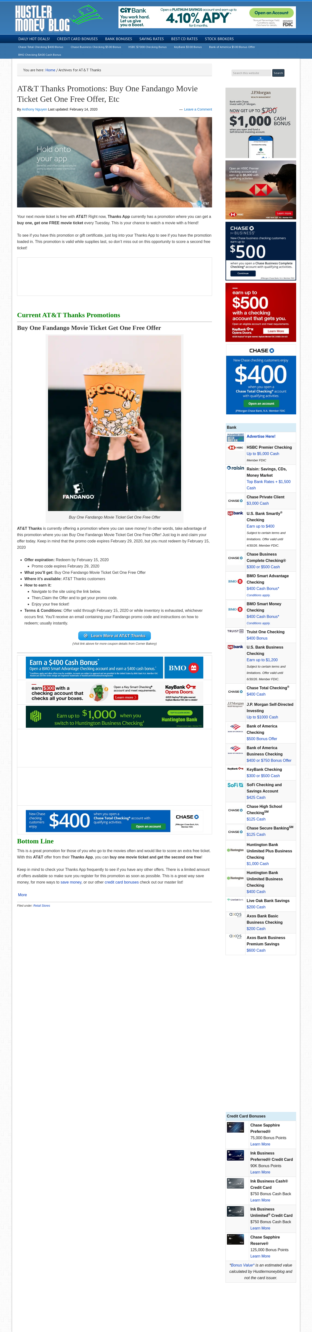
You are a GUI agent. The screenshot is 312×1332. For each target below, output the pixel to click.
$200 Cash (256, 907)
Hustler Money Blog (59, 18)
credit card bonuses (122, 883)
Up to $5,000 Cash (263, 454)
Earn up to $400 (260, 526)
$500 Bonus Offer (262, 739)
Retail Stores (41, 906)
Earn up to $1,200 (262, 660)
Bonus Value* (242, 1265)
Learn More (260, 1144)
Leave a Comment (198, 109)
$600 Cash (256, 950)
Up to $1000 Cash (262, 717)
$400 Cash (256, 694)
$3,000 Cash (258, 503)
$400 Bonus (257, 638)
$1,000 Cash (258, 864)
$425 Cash (256, 797)
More (22, 895)
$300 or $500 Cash (263, 567)
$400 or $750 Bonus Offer (269, 760)
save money (70, 883)
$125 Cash (256, 819)
